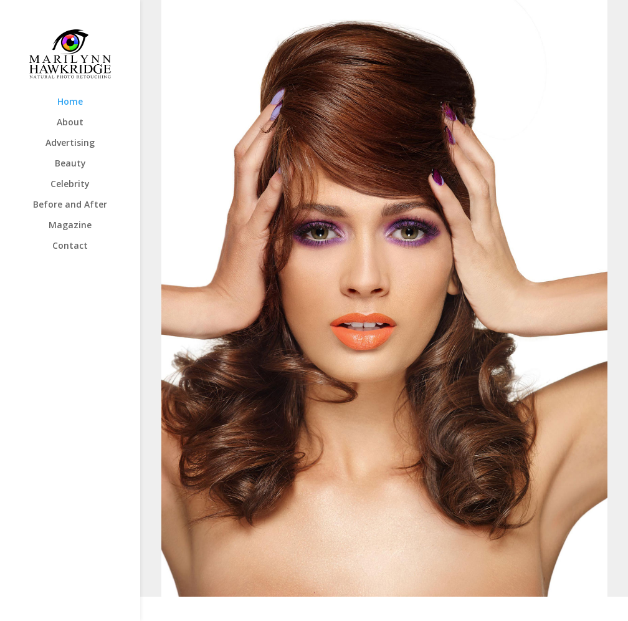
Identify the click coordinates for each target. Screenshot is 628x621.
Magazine (70, 226)
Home (70, 102)
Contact (70, 246)
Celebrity (70, 185)
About (70, 123)
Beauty (70, 164)
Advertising (70, 143)
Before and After (70, 205)
